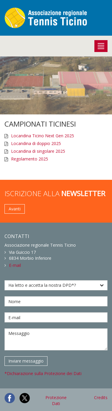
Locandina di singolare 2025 (38, 151)
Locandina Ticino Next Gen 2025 (42, 135)
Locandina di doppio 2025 (36, 143)
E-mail (15, 265)
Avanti (15, 209)
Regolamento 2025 (29, 159)
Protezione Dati (56, 400)
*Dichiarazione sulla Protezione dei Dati (43, 373)
